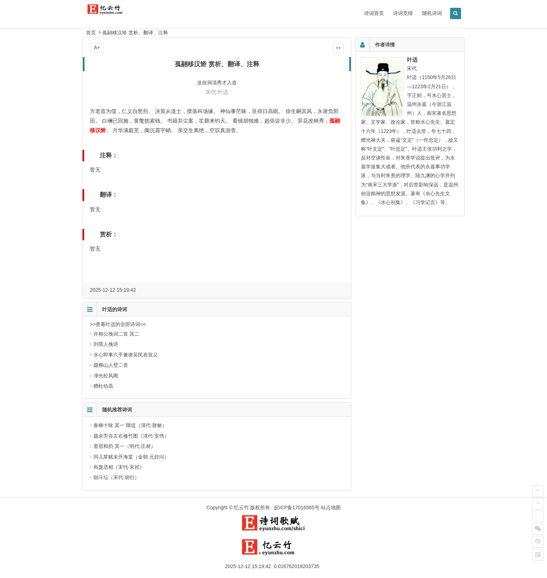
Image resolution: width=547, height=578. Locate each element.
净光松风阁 (105, 375)
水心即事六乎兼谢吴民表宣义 (125, 355)
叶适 (223, 92)
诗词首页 (374, 13)
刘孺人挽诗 (105, 344)
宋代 (211, 92)
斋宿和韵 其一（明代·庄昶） (124, 446)
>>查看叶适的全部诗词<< (118, 324)
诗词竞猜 (403, 13)
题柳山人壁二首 (110, 365)
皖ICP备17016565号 (296, 507)
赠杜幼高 (103, 386)
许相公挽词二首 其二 (116, 334)
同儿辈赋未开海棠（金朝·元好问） (131, 457)
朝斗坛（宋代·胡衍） (116, 477)
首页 (91, 32)
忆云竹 (241, 507)
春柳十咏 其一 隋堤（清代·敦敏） (130, 425)
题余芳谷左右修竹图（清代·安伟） (131, 436)
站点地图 (331, 507)
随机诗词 (432, 13)
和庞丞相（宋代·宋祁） (118, 467)
